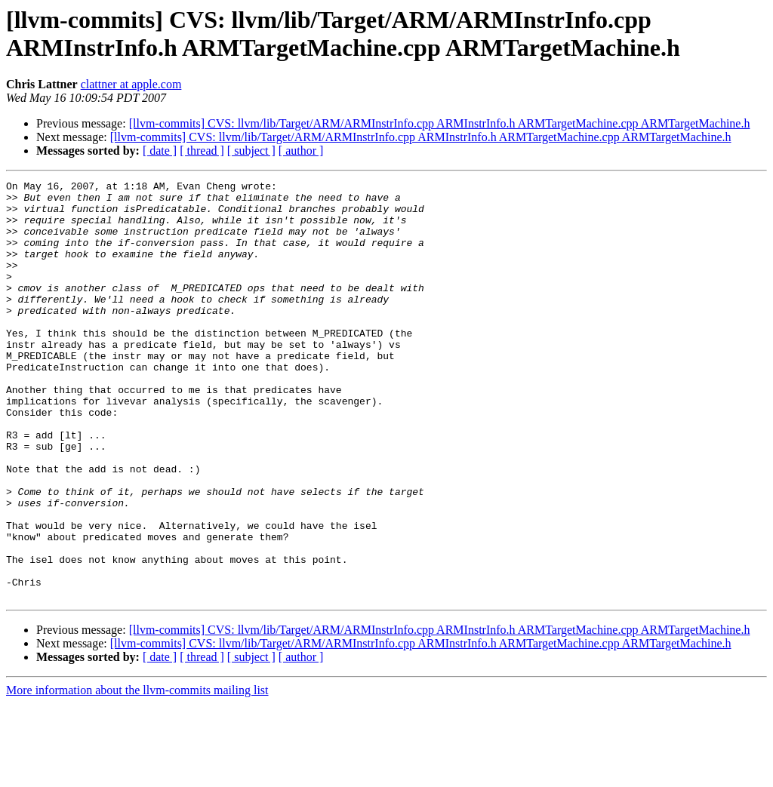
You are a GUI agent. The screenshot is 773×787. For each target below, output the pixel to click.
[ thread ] (202, 150)
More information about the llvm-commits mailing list (137, 773)
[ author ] (301, 150)
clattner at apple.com (131, 84)
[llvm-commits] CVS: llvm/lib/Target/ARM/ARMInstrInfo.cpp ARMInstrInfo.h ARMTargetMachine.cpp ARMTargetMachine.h (439, 123)
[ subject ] (251, 150)
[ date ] (160, 150)
